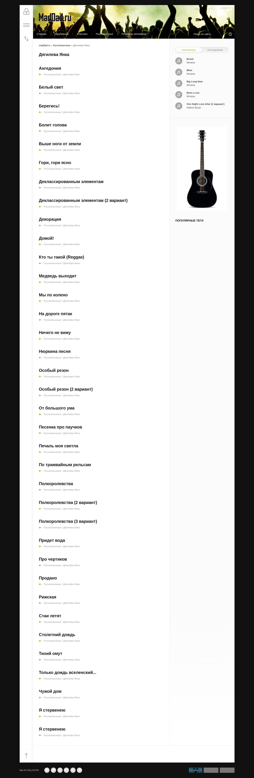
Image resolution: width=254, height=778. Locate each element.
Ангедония (50, 68)
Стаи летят (50, 615)
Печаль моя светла (58, 445)
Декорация (50, 219)
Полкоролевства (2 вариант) (68, 502)
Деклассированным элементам (71, 181)
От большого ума (57, 408)
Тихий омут (50, 653)
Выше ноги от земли (60, 143)
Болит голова (53, 125)
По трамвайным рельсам (65, 464)
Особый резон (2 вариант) (66, 389)
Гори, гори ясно (55, 162)
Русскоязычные (104, 34)
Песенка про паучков (60, 427)
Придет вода (52, 540)
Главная (41, 34)
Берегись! (49, 106)
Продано (48, 578)
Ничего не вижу (55, 332)
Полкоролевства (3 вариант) (68, 521)
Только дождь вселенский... (67, 672)
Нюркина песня (55, 351)
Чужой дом (50, 691)
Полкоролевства (56, 483)
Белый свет (51, 87)
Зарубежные (62, 34)
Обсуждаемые (215, 50)
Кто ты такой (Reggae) (61, 257)
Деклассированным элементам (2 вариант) (83, 200)
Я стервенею (52, 710)
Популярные (189, 50)
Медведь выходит (58, 276)
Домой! (46, 238)
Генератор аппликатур (134, 34)
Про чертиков (53, 559)
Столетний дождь (57, 634)
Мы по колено (53, 295)
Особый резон (54, 370)
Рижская (47, 597)
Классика (82, 34)
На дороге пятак (55, 313)
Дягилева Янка (71, 74)
